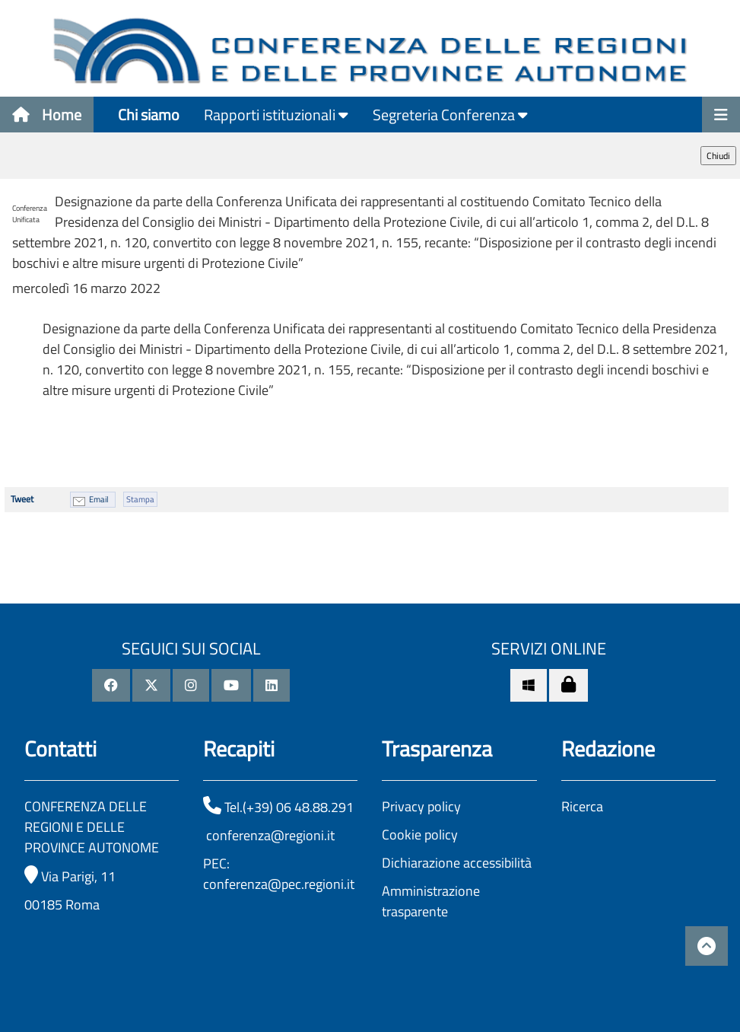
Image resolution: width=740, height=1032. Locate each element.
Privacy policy (421, 806)
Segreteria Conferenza (450, 114)
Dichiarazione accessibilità (457, 862)
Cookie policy (420, 834)
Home (46, 114)
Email (99, 499)
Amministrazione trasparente (431, 901)
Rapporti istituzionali (276, 114)
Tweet (22, 499)
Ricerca (582, 806)
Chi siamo (148, 114)
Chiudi (718, 155)
